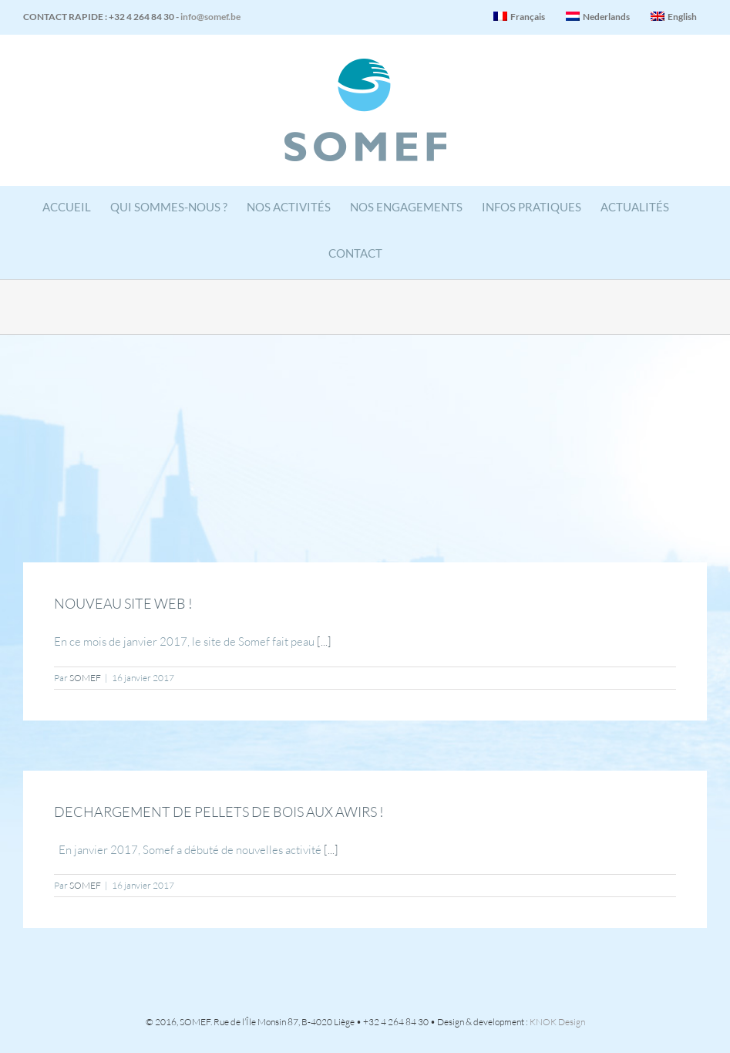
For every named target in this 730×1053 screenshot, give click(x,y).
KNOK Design (557, 1022)
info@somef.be (210, 16)
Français (519, 16)
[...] (324, 641)
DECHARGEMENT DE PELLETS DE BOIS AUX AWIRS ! (219, 811)
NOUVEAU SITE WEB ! (123, 603)
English (674, 16)
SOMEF (85, 677)
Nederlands (598, 16)
